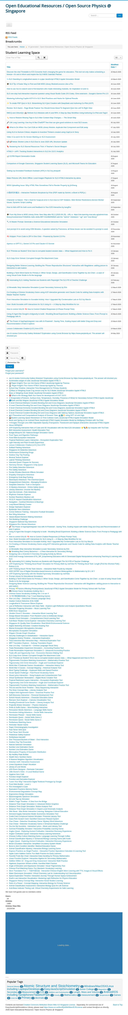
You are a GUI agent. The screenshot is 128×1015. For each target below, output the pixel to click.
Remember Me (14, 362)
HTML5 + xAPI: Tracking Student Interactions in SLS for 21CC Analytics (35, 151)
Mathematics (70, 995)
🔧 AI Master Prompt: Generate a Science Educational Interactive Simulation (37, 222)
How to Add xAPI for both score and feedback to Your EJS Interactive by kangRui (39, 207)
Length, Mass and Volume (86, 992)
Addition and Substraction (58, 992)
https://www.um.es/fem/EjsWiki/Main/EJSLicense (63, 1007)
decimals (39, 998)
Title (8, 67)
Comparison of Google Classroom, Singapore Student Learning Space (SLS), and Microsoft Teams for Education (51, 163)
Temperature (104, 995)
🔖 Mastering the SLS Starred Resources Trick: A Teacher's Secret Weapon (37, 147)
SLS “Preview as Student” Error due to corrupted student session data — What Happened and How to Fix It (49, 251)
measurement (88, 995)
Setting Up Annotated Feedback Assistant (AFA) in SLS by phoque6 (33, 171)
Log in (9, 366)
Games (117, 995)
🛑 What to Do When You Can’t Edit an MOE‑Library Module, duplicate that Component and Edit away (47, 127)
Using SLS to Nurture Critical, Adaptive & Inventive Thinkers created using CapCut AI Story (43, 132)
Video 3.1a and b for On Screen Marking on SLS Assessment (31, 137)
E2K (42, 992)
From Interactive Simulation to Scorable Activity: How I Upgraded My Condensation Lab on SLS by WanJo (49, 299)
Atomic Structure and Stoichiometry (52, 986)
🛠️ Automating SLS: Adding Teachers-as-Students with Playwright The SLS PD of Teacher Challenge (47, 280)
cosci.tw (14, 998)
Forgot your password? (15, 373)
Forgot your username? (15, 371)
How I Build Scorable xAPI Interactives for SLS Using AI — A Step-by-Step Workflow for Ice (43, 304)
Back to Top (117, 1005)
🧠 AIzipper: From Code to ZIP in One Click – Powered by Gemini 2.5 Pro (36, 236)
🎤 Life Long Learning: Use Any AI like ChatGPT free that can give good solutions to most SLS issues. (47, 122)
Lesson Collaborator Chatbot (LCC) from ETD (25, 328)
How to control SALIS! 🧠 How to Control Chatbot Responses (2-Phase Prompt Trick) (40, 309)
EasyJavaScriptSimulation (59, 989)
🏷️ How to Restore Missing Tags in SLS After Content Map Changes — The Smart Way (41, 118)
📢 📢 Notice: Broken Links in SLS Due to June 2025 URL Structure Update (37, 142)
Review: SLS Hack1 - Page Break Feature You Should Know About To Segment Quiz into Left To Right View (49, 108)
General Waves (13, 986)
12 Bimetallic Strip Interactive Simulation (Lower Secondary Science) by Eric (37, 287)
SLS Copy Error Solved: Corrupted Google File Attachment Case (32, 258)
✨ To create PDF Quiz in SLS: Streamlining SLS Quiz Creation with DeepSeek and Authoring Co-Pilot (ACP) (50, 103)
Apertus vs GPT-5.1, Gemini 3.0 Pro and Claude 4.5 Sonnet (30, 244)
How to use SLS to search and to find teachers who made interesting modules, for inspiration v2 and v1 (47, 89)
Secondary (12, 992)
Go (119, 15)
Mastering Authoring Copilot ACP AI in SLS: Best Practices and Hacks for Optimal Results (42, 98)
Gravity (57, 995)
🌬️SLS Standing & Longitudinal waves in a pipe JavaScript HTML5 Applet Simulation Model (43, 79)
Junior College (87, 989)
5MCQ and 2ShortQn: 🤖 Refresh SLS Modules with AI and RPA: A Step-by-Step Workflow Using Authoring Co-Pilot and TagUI (57, 113)
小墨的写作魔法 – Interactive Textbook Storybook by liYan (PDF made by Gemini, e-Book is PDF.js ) (46, 193)
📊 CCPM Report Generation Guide (21, 156)
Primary (26, 997)
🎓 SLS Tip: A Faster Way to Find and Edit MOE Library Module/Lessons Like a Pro (40, 84)
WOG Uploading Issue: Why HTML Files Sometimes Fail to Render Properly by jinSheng (42, 185)
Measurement (29, 992)
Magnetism (102, 989)
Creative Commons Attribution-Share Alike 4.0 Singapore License (49, 1005)
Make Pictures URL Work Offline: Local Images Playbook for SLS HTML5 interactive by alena (44, 178)
